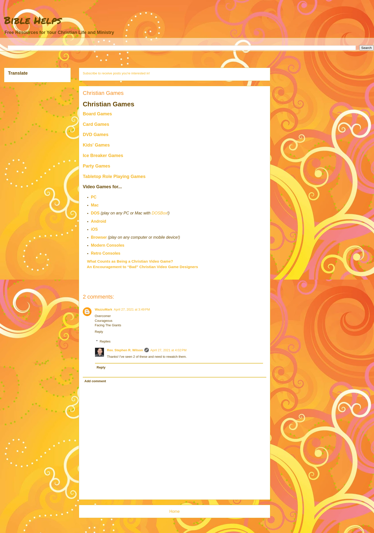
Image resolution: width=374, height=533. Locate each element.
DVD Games (95, 134)
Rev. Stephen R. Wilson (125, 350)
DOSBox (159, 213)
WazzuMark (103, 309)
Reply (99, 332)
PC (93, 197)
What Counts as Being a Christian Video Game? (130, 261)
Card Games (96, 124)
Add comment (95, 381)
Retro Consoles (105, 253)
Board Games (97, 113)
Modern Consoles (107, 245)
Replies (105, 341)
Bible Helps (32, 20)
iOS (94, 229)
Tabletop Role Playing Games (114, 176)
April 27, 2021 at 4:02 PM (168, 350)
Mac (95, 205)
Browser (99, 237)
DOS (95, 213)
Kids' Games (96, 145)
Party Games (96, 166)
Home (174, 511)
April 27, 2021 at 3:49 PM (132, 309)
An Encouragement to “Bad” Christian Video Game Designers (142, 267)
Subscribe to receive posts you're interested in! (116, 73)
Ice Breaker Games (103, 155)
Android (98, 221)
